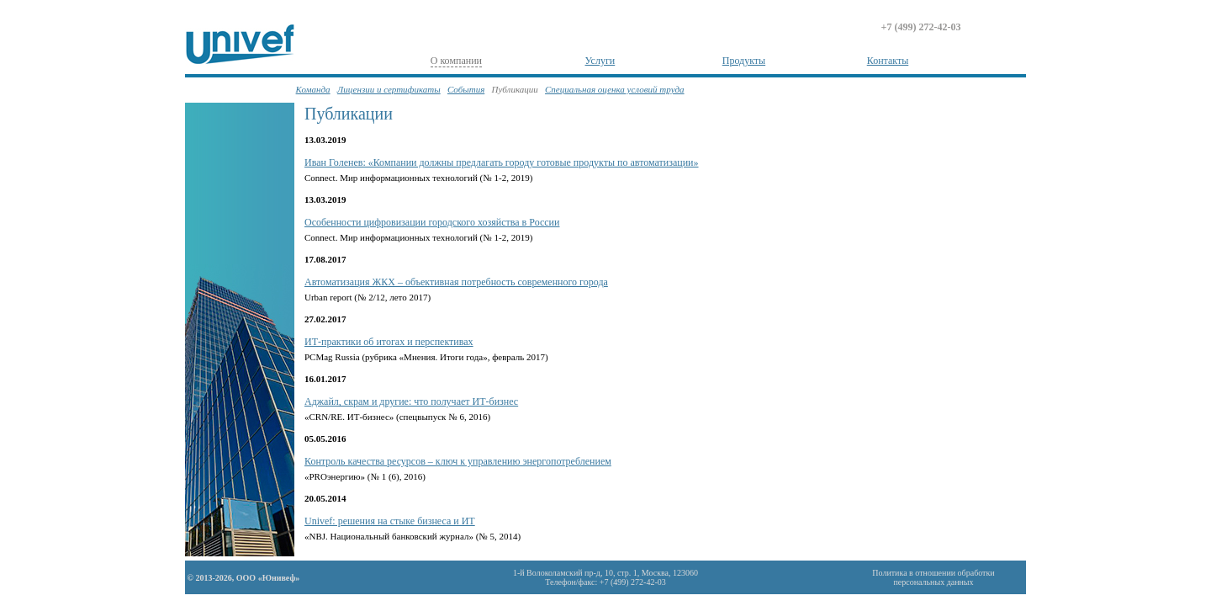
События (465, 89)
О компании (456, 60)
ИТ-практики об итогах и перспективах (388, 342)
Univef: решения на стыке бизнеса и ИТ (389, 521)
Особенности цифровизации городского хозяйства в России (431, 222)
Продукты (743, 60)
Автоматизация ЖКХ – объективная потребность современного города (456, 282)
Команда (313, 89)
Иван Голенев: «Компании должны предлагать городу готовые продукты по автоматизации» (501, 162)
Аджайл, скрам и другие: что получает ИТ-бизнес (411, 401)
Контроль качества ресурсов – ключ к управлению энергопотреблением (457, 461)
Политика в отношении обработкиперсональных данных (933, 577)
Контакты (888, 60)
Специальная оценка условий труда (615, 89)
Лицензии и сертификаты (389, 89)
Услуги (600, 60)
